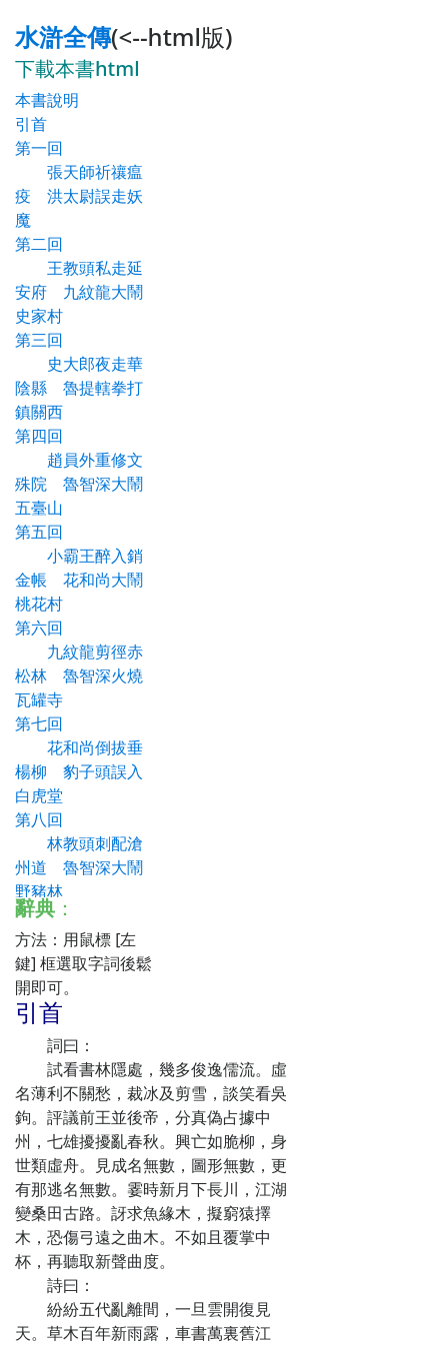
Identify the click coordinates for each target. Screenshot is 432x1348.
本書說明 (47, 100)
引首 (31, 124)
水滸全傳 (63, 36)
